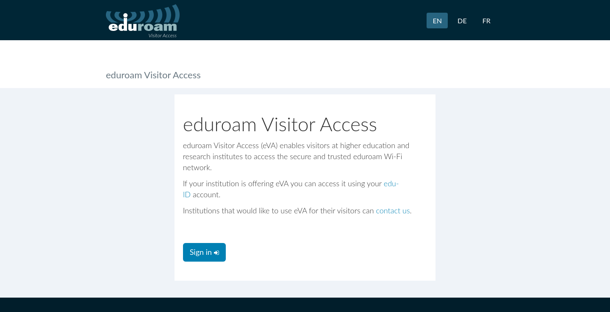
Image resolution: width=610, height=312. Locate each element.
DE (462, 21)
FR (486, 21)
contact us (393, 210)
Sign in (204, 252)
